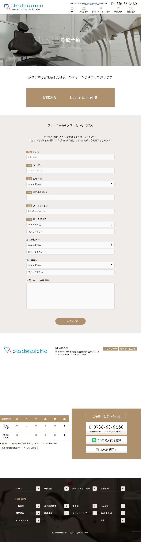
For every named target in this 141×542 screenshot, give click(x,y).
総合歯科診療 (56, 506)
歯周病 (84, 506)
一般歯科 (28, 506)
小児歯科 (113, 506)
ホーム (72, 10)
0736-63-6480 (124, 3)
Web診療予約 (106, 449)
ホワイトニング (84, 513)
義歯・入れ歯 (113, 513)
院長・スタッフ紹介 (101, 10)
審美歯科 (56, 513)
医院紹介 (84, 10)
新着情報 (131, 10)
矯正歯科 (28, 513)
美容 (113, 520)
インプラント (28, 520)
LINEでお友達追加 (106, 440)
